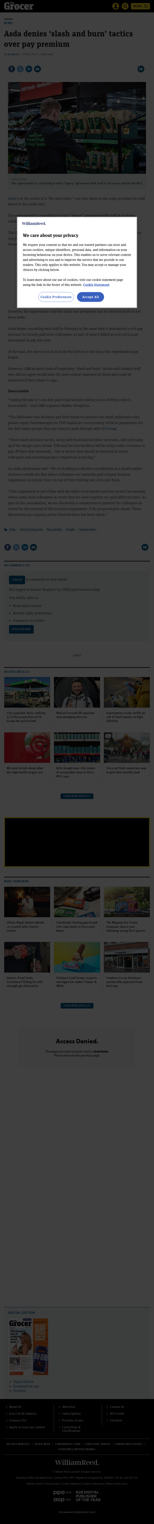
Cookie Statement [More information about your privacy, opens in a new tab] (96, 284)
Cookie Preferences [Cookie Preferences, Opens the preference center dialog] (56, 297)
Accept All (90, 297)
